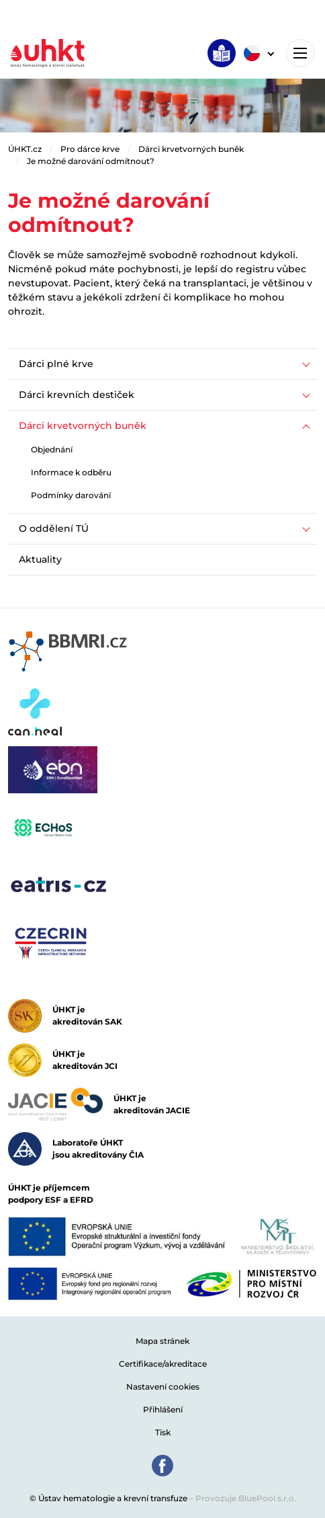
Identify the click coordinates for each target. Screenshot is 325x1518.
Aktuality (40, 559)
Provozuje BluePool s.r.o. (245, 1498)
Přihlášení (163, 1409)
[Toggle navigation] (300, 53)
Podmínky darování (71, 495)
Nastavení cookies (162, 1387)
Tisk (163, 1432)
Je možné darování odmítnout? (90, 161)
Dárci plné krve (56, 364)
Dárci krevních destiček (76, 395)
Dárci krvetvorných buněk (191, 149)
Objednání (52, 449)
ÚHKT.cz (25, 149)
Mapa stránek (162, 1341)
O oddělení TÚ (54, 528)
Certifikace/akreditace (163, 1364)
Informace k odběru (71, 472)
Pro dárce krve (90, 149)
